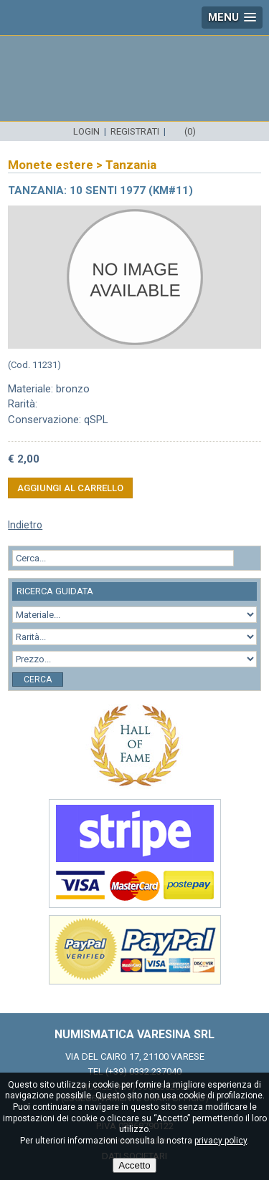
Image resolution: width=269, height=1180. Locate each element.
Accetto (134, 1165)
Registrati (134, 131)
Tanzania (130, 165)
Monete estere (50, 165)
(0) (190, 131)
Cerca (38, 679)
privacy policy (220, 1141)
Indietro (25, 525)
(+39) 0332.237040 (143, 1071)
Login (86, 131)
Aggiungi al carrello (70, 488)
